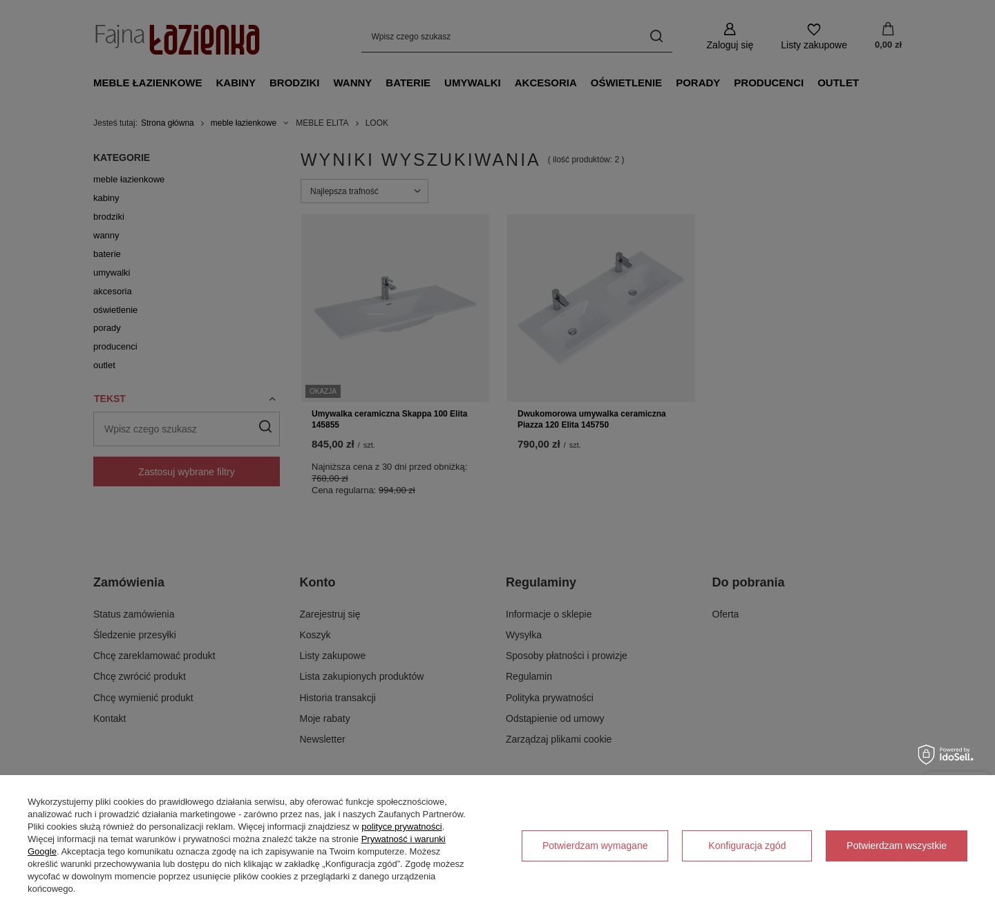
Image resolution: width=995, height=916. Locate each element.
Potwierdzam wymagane (595, 845)
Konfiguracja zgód (747, 845)
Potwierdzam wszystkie (896, 845)
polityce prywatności (401, 826)
